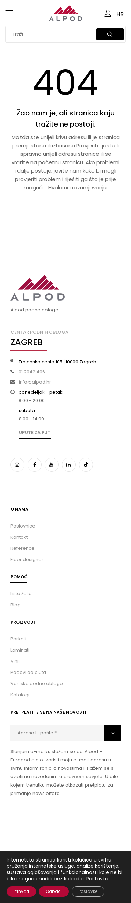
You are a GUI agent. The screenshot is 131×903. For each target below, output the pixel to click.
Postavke (97, 878)
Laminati (19, 650)
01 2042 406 (32, 372)
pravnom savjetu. (83, 776)
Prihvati (21, 891)
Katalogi (19, 694)
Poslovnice (22, 526)
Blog (15, 604)
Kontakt (19, 537)
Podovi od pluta (28, 672)
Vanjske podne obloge (36, 683)
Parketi (18, 639)
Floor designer (26, 559)
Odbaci (54, 891)
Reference (22, 548)
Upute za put (35, 432)
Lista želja (21, 593)
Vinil (15, 661)
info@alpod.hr (35, 382)
